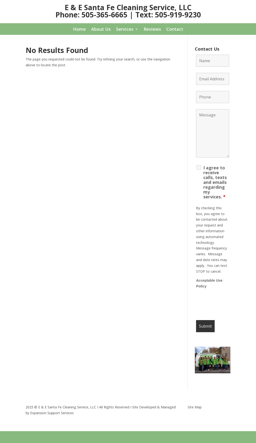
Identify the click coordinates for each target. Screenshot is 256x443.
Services (124, 29)
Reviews (152, 29)
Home (79, 29)
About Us (101, 29)
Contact (174, 29)
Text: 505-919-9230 (168, 15)
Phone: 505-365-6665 (91, 15)
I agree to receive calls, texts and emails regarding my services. (215, 182)
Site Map (195, 407)
